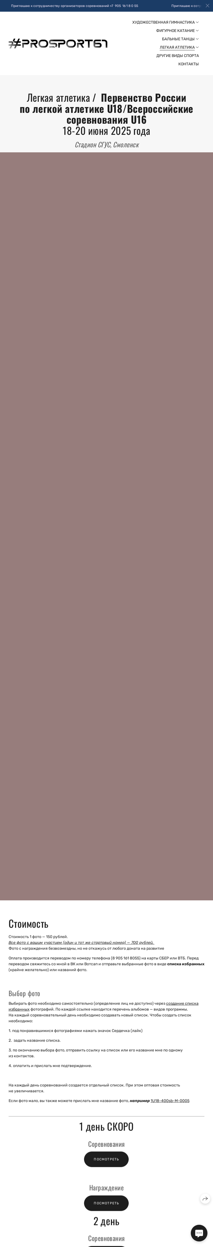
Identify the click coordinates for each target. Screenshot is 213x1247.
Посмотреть (106, 1164)
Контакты (188, 64)
